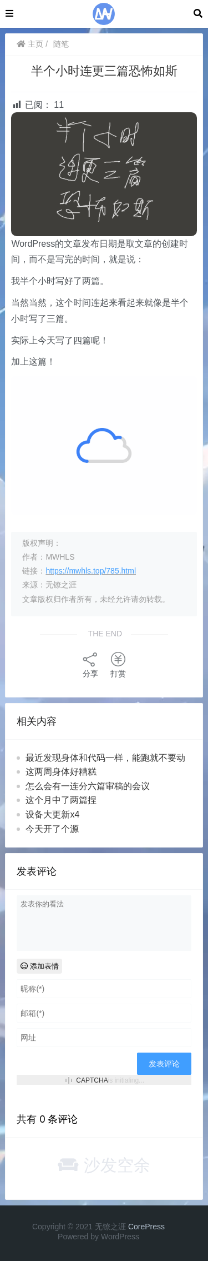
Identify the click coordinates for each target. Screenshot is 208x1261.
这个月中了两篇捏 (61, 800)
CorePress (146, 1226)
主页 (30, 43)
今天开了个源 (52, 829)
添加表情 (40, 966)
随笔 (61, 43)
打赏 (118, 664)
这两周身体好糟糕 (61, 771)
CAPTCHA (92, 1080)
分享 (90, 664)
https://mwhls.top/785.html (90, 570)
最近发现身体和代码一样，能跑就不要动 (105, 757)
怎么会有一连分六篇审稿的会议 (88, 786)
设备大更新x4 (52, 814)
